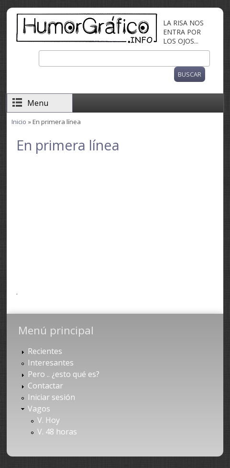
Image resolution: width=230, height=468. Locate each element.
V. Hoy (48, 420)
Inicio (18, 121)
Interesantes (51, 362)
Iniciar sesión (51, 397)
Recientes (45, 351)
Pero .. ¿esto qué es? (63, 374)
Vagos (39, 408)
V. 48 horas (57, 431)
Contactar (45, 385)
